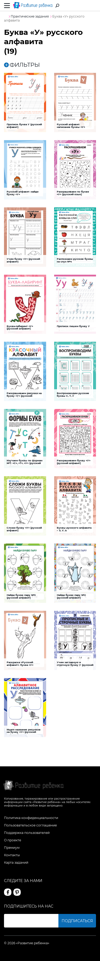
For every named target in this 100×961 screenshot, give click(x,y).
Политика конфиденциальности (31, 818)
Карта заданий (16, 862)
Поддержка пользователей (27, 833)
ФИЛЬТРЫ (22, 65)
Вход (93, 6)
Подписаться (77, 920)
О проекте (12, 840)
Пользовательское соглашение (30, 825)
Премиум (11, 848)
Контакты (12, 855)
